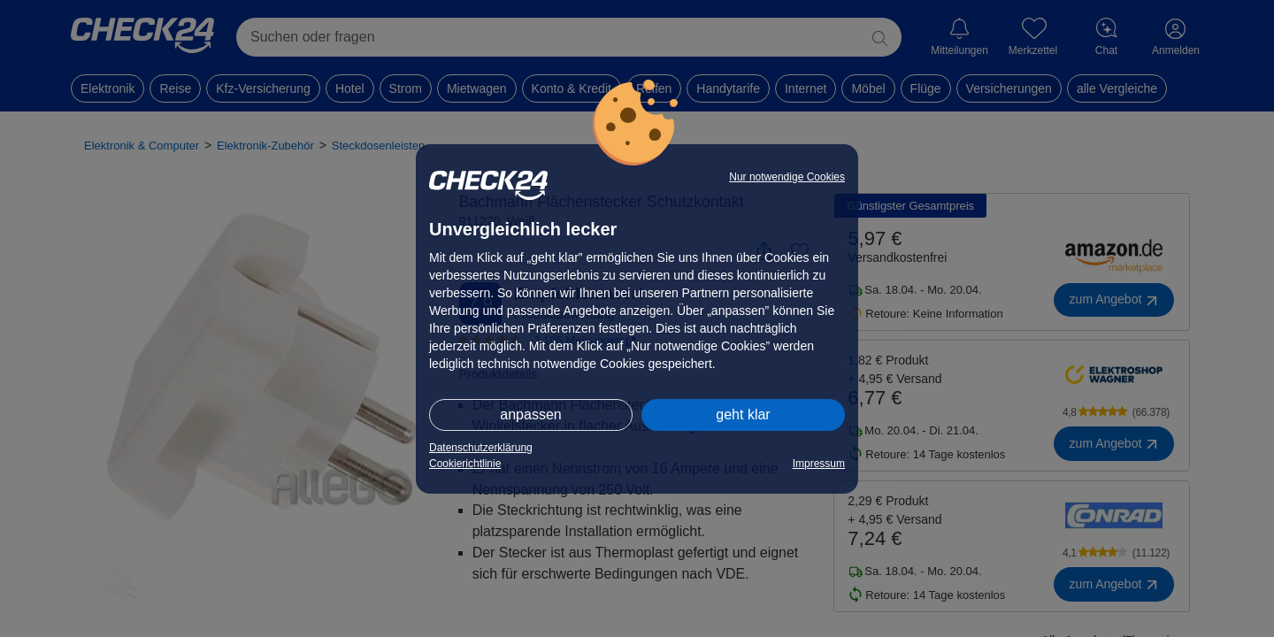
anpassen (530, 414)
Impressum (819, 463)
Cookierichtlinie (465, 463)
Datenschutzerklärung (481, 447)
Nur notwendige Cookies (787, 177)
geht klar (743, 414)
